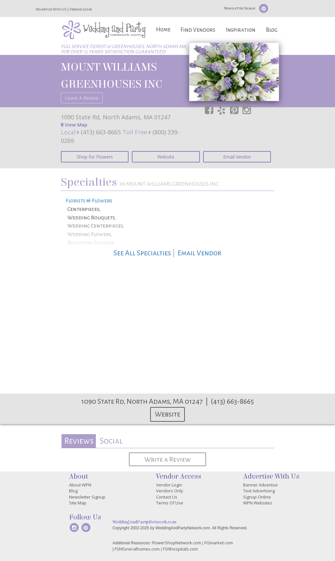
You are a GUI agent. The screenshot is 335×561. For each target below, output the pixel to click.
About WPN (80, 485)
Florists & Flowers (89, 201)
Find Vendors (198, 30)
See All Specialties (142, 253)
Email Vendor (237, 157)
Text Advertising (259, 491)
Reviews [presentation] (79, 440)
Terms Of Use (169, 503)
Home (163, 29)
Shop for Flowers (95, 157)
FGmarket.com (218, 543)
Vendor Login (80, 9)
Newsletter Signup (239, 8)
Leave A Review (81, 98)
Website (165, 157)
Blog (271, 30)
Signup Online (257, 497)
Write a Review (167, 459)
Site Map (77, 503)
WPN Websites (257, 503)
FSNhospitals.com (180, 549)
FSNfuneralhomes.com (137, 549)
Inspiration (241, 30)
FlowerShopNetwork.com (176, 543)
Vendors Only (169, 491)
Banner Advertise (260, 485)
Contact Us (166, 497)
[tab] (79, 441)
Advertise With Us (51, 9)
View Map (74, 125)
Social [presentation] (111, 440)
